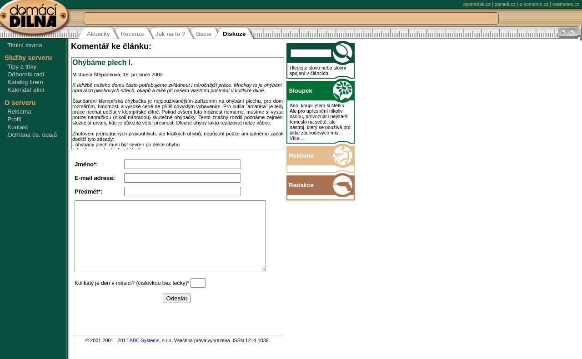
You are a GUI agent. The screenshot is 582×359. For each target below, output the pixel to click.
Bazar (204, 33)
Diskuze (234, 33)
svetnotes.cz (565, 4)
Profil (14, 119)
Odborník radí (26, 74)
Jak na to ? (170, 33)
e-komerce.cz (533, 4)
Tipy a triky (21, 66)
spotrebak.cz (477, 4)
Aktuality (98, 33)
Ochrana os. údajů (32, 134)
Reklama (19, 111)
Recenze (132, 33)
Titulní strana (24, 45)
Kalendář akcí (26, 89)
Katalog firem (25, 82)
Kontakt (17, 127)
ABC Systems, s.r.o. (151, 354)
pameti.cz (505, 4)
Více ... (307, 138)
